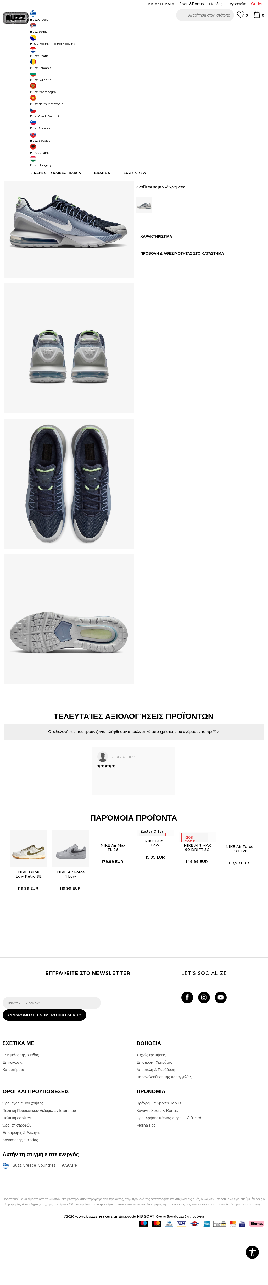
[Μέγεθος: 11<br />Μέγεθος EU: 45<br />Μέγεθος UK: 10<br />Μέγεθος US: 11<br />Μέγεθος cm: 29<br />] (144, 145)
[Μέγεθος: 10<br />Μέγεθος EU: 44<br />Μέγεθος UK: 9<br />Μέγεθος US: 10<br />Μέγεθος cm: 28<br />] (222, 134)
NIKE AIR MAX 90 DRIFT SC (197, 896)
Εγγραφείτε (236, 4)
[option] (134, 29)
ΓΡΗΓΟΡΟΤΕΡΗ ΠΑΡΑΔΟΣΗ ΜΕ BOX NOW (118, 28)
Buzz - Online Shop (17, 42)
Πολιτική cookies (17, 1172)
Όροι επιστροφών (17, 1179)
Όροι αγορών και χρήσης (23, 1157)
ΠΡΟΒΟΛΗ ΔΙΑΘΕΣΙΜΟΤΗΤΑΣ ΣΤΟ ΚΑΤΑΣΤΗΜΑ (196, 282)
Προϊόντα (42, 42)
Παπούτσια (60, 42)
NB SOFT (145, 1270)
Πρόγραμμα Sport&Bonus (159, 1157)
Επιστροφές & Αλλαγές (21, 1186)
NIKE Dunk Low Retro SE (28, 923)
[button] (205, 15)
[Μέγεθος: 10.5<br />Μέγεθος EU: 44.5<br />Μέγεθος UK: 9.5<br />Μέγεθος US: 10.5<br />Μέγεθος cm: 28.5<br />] (242, 134)
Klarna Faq (146, 1179)
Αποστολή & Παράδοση (156, 1124)
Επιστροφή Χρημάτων (154, 1116)
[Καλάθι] (258, 16)
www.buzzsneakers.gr (96, 1270)
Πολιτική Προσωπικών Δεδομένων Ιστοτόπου (39, 1164)
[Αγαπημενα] (242, 17)
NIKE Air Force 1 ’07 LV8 (240, 897)
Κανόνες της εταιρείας (20, 1194)
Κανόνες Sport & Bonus (157, 1164)
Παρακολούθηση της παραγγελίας (164, 1131)
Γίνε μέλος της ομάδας (21, 1109)
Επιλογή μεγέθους (151, 125)
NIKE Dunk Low (155, 891)
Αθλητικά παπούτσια (86, 42)
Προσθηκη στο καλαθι (190, 199)
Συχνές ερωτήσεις (151, 1109)
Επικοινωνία (13, 1116)
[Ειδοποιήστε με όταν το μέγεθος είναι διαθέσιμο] (144, 134)
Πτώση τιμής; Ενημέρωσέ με (241, 100)
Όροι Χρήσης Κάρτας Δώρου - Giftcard (169, 1172)
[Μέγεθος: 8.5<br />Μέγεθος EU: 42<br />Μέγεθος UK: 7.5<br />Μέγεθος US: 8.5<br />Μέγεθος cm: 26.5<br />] (163, 134)
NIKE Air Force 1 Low (70, 923)
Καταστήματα (13, 1124)
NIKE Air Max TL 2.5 (112, 896)
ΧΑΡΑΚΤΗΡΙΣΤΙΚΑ (196, 265)
